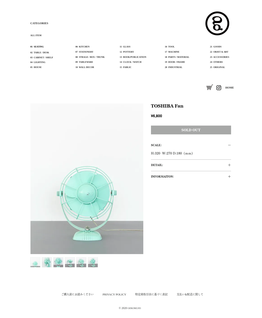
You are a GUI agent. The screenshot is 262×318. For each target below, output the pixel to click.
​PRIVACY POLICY (114, 294)
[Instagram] (219, 87)
